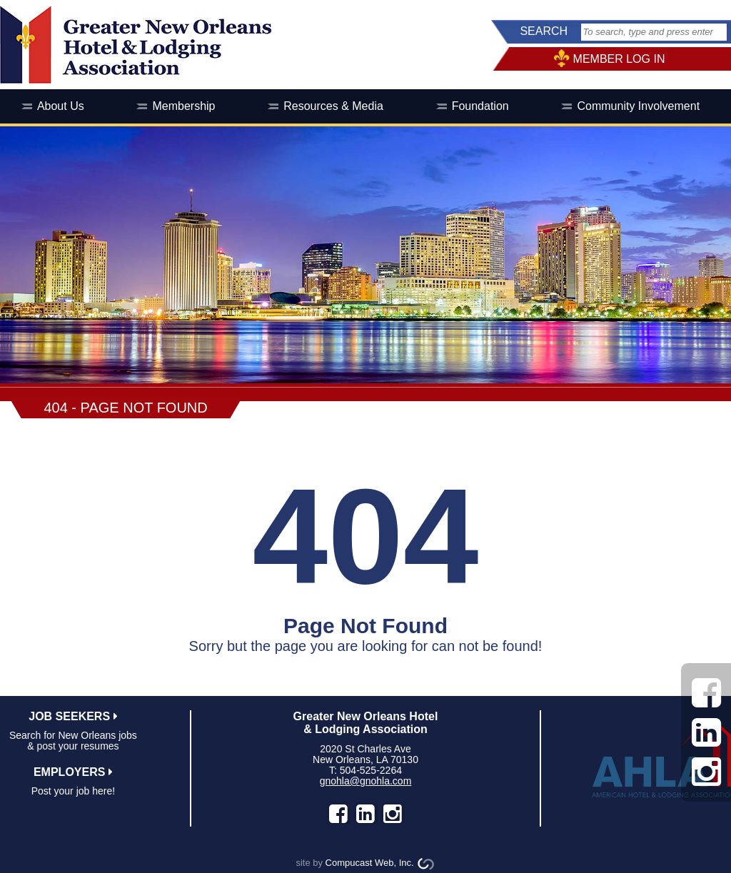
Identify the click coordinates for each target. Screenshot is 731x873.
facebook (338, 814)
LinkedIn (365, 814)
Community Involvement (638, 106)
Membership (183, 106)
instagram (392, 814)
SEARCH (544, 31)
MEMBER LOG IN (619, 59)
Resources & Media (333, 106)
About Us (60, 106)
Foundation (480, 106)
